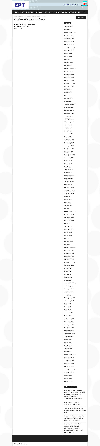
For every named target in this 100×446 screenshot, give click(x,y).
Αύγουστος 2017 (69, 336)
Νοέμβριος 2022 (69, 149)
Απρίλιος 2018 (68, 313)
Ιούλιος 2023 (68, 125)
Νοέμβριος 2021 (69, 184)
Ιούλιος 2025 (68, 53)
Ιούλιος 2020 (68, 232)
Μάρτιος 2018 (68, 316)
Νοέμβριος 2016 (69, 363)
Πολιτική (47, 12)
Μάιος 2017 (67, 345)
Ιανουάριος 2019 (69, 286)
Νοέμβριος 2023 (69, 113)
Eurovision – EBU (74, 12)
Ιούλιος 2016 (68, 375)
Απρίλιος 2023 (68, 134)
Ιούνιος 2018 (68, 307)
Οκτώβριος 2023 (69, 116)
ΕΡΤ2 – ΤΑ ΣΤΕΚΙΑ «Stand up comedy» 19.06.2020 (24, 25)
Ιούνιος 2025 (68, 56)
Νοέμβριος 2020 (69, 220)
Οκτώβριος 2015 (69, 381)
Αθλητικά (64, 12)
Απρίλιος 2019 (68, 277)
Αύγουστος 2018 (69, 301)
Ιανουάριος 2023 (69, 143)
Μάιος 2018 (67, 310)
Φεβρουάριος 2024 (69, 104)
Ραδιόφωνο (38, 12)
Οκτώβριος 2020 (69, 223)
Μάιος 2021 (67, 202)
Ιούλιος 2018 (68, 304)
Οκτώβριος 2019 (69, 259)
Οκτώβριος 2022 (69, 152)
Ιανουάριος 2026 (69, 35)
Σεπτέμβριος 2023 (69, 119)
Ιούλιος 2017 (68, 339)
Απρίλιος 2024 (68, 98)
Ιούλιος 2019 (68, 268)
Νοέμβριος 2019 (69, 256)
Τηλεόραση (29, 12)
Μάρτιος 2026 (68, 29)
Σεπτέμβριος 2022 (69, 155)
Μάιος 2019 (67, 274)
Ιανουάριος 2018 (69, 322)
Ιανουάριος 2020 (69, 250)
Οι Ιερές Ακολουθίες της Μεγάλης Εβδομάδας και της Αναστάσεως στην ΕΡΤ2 (75, 410)
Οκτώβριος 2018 (69, 295)
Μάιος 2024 (67, 95)
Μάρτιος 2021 (68, 208)
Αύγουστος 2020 (69, 229)
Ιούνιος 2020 (68, 235)
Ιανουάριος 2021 (69, 214)
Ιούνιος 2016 (68, 378)
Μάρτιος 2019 (68, 280)
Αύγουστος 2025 (69, 50)
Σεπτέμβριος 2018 (69, 298)
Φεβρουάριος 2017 (69, 354)
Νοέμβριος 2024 (69, 77)
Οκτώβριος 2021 (69, 187)
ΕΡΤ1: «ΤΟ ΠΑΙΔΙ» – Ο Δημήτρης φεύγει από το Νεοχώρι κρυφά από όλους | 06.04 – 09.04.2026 (74, 418)
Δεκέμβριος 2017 (69, 325)
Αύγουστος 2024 (69, 86)
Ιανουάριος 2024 (69, 107)
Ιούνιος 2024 (68, 92)
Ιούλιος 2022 (68, 161)
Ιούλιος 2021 (68, 196)
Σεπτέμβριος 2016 (69, 369)
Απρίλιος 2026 (68, 26)
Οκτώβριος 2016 (69, 366)
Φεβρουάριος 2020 (69, 247)
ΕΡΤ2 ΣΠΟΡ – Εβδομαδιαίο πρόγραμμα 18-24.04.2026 (72, 403)
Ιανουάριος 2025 (69, 71)
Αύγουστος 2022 (69, 158)
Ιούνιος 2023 (68, 128)
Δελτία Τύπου (19, 12)
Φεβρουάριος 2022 (69, 175)
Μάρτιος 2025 (68, 65)
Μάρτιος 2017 (68, 351)
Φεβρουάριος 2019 (69, 283)
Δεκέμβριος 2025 (69, 38)
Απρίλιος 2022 (68, 169)
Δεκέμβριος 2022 (69, 146)
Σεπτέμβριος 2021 (69, 190)
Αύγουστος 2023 (69, 122)
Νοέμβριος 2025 (69, 41)
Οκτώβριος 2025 (69, 44)
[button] (84, 12)
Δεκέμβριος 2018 (69, 289)
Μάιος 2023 (67, 131)
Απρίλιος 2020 (68, 241)
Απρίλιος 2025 (68, 62)
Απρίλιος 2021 (68, 205)
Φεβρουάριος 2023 (69, 140)
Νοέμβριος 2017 (69, 328)
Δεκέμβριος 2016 (69, 360)
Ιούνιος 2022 (68, 164)
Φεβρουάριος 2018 (69, 319)
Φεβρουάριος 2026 (69, 32)
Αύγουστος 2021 (69, 193)
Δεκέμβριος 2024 (69, 74)
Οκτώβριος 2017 (69, 330)
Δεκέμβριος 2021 (69, 181)
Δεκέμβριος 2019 (69, 253)
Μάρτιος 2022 (68, 172)
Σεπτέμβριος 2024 (69, 83)
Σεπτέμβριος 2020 (69, 226)
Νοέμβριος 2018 (69, 292)
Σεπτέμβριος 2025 (69, 47)
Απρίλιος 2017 (68, 348)
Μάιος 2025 (67, 59)
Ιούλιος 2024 (68, 89)
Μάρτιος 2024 (68, 101)
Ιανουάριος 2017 (69, 357)
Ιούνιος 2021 (68, 199)
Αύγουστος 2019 (69, 265)
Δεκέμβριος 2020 (69, 217)
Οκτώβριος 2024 (69, 80)
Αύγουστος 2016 (69, 372)
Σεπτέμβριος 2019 (69, 262)
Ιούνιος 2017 (68, 342)
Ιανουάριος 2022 (69, 178)
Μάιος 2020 (67, 238)
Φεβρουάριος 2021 (69, 211)
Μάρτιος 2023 (68, 137)
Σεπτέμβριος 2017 (69, 333)
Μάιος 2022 (67, 166)
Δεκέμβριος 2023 (69, 110)
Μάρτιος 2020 (68, 244)
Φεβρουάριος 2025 (69, 68)
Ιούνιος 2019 (68, 271)
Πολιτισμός (55, 12)
